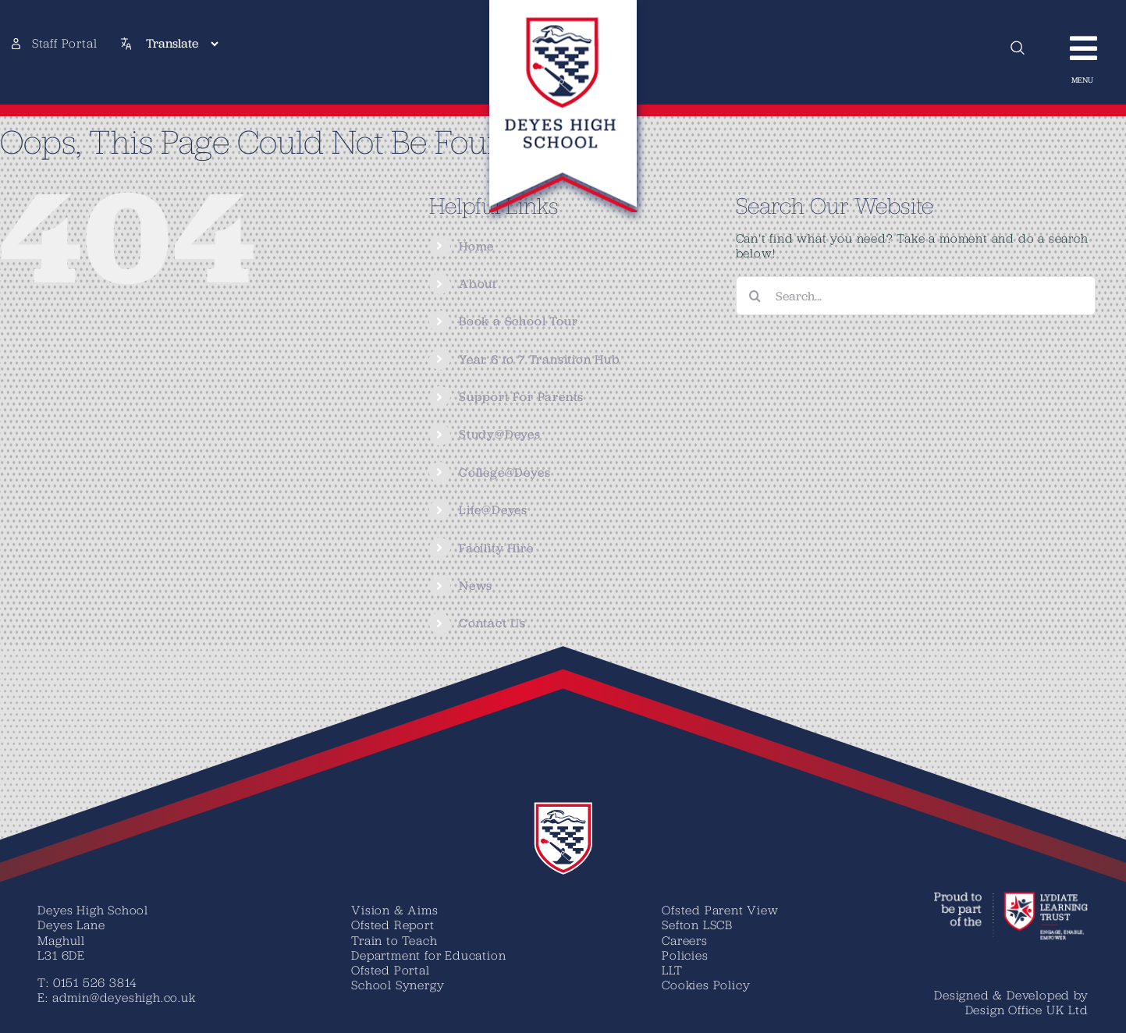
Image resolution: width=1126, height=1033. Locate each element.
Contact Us (492, 623)
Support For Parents (521, 397)
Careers (685, 940)
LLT (672, 970)
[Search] (755, 295)
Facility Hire (496, 548)
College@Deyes (504, 472)
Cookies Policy (706, 985)
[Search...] (916, 295)
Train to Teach (394, 940)
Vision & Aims (394, 910)
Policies (685, 955)
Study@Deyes (500, 434)
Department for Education (428, 955)
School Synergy (397, 985)
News (475, 585)
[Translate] (182, 43)
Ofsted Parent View (720, 910)
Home (476, 246)
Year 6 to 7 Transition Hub (539, 359)
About (478, 283)
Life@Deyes (493, 510)
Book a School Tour (518, 321)
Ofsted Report (392, 925)
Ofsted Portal (390, 970)
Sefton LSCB (697, 925)
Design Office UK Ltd (1027, 1010)
